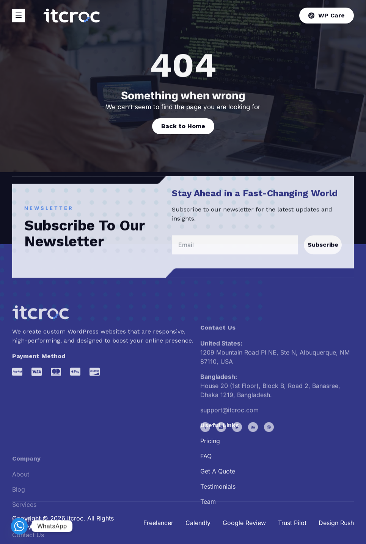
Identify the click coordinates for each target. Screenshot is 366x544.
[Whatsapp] (19, 526)
